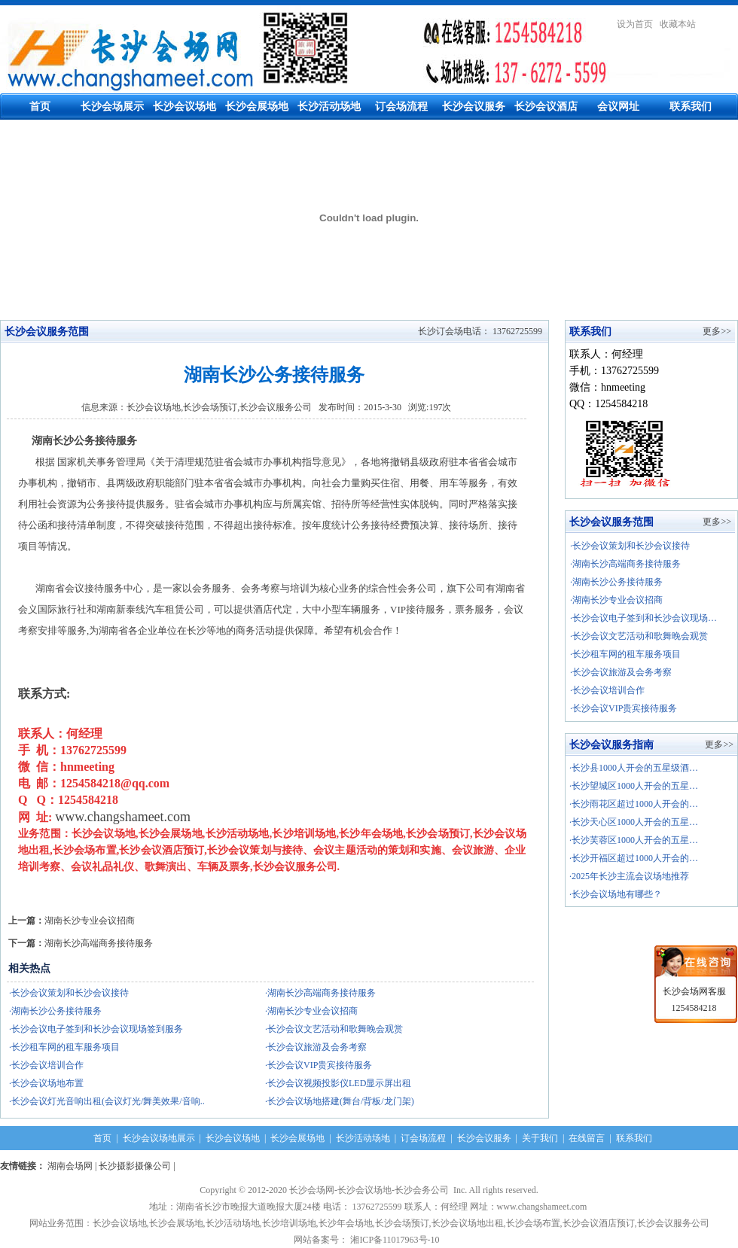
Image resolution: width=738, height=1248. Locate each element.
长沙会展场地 (256, 106)
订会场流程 (401, 106)
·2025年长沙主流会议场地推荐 (629, 876)
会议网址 (618, 106)
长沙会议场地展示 (159, 1138)
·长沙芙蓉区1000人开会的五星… (633, 840)
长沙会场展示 (112, 106)
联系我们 (690, 106)
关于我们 (540, 1138)
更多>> (717, 331)
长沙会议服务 (473, 106)
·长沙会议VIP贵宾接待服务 (623, 708)
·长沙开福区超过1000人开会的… (633, 858)
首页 (39, 106)
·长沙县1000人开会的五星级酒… (633, 767)
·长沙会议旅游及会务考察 (621, 672)
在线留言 (587, 1138)
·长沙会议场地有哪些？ (615, 894)
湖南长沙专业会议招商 (89, 920)
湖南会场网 (70, 1166)
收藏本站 (678, 24)
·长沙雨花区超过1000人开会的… (633, 804)
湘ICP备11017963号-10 (397, 1239)
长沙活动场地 (329, 106)
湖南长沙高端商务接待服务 (98, 943)
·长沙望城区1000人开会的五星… (633, 786)
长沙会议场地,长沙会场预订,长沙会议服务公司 (219, 407)
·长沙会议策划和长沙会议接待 (630, 545)
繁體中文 (720, 24)
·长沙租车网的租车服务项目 (625, 654)
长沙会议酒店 (546, 106)
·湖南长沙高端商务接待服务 (625, 564)
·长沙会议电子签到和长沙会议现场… (643, 618)
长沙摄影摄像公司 (135, 1166)
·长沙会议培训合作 (607, 690)
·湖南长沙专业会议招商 (616, 600)
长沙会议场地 (184, 106)
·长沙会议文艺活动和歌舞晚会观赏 (639, 636)
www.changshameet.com (123, 816)
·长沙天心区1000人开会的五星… (633, 822)
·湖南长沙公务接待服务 (616, 582)
